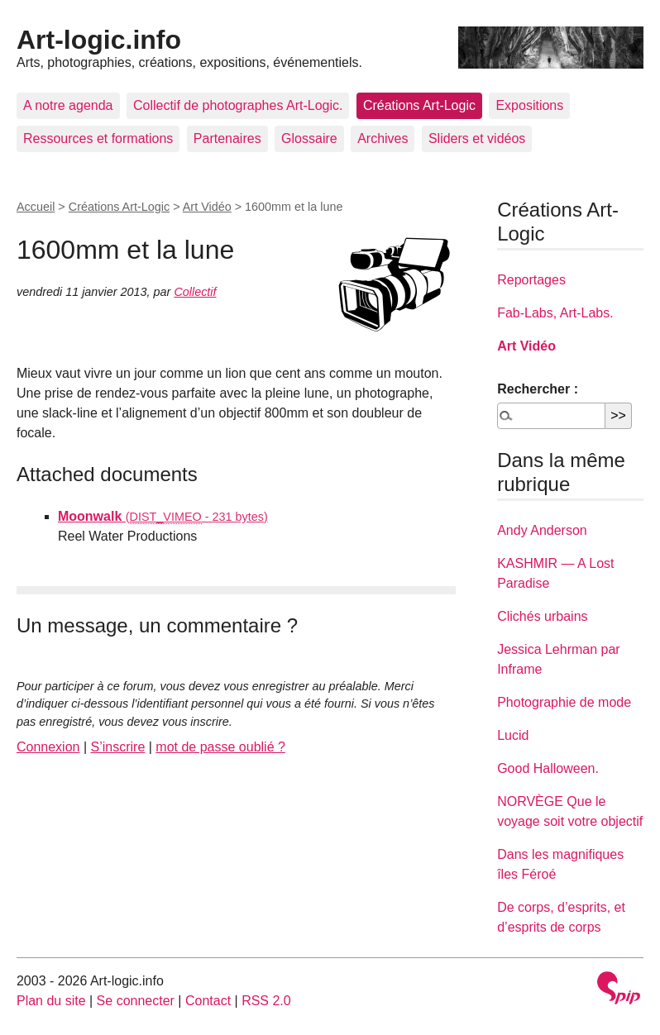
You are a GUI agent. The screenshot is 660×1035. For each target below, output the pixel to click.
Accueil (36, 206)
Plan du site (51, 1001)
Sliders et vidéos (476, 138)
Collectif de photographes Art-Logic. (237, 105)
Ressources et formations (98, 138)
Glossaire (309, 138)
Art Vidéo (207, 206)
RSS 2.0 (266, 1001)
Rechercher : (537, 389)
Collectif (195, 291)
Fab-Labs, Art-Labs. (555, 313)
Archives (382, 138)
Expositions (529, 105)
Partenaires (227, 138)
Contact (208, 1001)
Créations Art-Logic (419, 105)
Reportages (531, 280)
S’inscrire (118, 747)
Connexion (48, 747)
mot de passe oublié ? (220, 747)
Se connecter (136, 1001)
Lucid (512, 735)
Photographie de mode (564, 702)
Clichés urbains (542, 616)
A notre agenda (68, 105)
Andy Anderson (542, 530)
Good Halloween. (548, 768)
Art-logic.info (99, 40)
